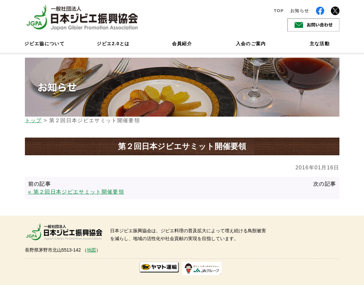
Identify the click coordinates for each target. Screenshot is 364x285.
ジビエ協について (44, 43)
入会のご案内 (251, 43)
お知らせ (299, 10)
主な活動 (320, 43)
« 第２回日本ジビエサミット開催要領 (76, 192)
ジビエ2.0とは (113, 43)
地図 (91, 250)
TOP (279, 10)
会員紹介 (182, 43)
